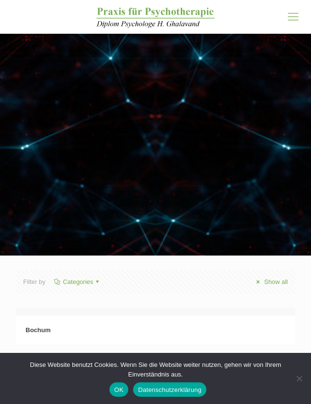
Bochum (38, 330)
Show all (271, 281)
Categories (77, 281)
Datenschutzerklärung (169, 389)
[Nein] (299, 378)
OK (118, 389)
